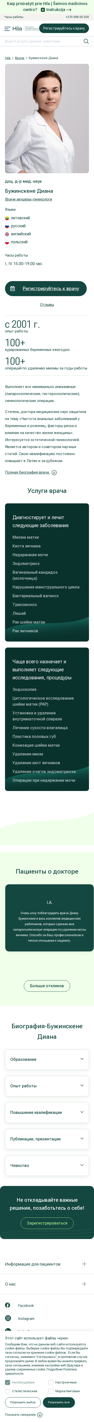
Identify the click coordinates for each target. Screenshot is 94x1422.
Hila (8, 58)
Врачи (19, 58)
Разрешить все (59, 1402)
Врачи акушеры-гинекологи (28, 199)
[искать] (86, 41)
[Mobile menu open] (7, 29)
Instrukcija (58, 9)
